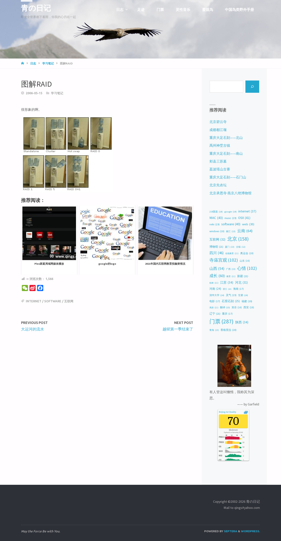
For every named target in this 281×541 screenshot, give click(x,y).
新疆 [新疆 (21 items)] (242, 276)
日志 (33, 63)
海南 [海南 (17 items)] (238, 289)
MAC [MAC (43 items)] (216, 218)
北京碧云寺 (218, 122)
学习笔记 (48, 63)
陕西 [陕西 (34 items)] (241, 322)
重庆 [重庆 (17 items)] (227, 314)
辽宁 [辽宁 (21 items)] (214, 313)
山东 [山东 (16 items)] (245, 261)
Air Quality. (227, 412)
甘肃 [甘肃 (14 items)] (243, 295)
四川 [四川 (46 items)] (216, 253)
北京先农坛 (218, 185)
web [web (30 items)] (248, 224)
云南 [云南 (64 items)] (244, 230)
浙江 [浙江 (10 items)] (227, 289)
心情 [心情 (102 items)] (247, 268)
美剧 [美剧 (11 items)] (213, 307)
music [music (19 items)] (230, 218)
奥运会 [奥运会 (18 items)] (246, 253)
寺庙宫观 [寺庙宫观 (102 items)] (223, 260)
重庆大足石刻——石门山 (227, 177)
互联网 (68, 301)
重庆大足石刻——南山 (226, 153)
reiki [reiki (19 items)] (214, 224)
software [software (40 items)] (230, 224)
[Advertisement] (107, 364)
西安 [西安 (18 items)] (248, 307)
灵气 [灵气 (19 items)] (231, 295)
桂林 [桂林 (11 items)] (213, 283)
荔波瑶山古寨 (219, 169)
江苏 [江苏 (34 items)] (226, 283)
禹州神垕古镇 (219, 145)
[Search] (252, 87)
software (52, 301)
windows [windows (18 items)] (216, 231)
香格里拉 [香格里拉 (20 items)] (228, 330)
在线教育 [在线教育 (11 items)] (232, 253)
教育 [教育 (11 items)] (230, 276)
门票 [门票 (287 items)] (221, 321)
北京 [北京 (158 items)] (238, 238)
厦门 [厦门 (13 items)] (229, 247)
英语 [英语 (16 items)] (237, 307)
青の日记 (36, 8)
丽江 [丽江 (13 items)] (230, 231)
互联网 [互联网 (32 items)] (217, 239)
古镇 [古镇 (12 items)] (240, 247)
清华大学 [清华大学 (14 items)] (216, 295)
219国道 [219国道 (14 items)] (216, 212)
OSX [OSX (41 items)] (244, 218)
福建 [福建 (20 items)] (247, 301)
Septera (230, 531)
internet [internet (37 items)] (247, 211)
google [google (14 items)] (230, 212)
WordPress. (250, 531)
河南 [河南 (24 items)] (215, 288)
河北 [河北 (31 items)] (241, 282)
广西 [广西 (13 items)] (230, 269)
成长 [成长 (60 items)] (217, 275)
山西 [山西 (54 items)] (216, 268)
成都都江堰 (218, 130)
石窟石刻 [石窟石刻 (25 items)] (231, 301)
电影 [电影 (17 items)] (214, 301)
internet (33, 301)
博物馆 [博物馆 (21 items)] (216, 246)
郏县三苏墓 (218, 161)
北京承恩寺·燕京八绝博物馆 (230, 193)
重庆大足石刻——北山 (226, 137)
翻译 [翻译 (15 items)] (225, 307)
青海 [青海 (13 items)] (214, 330)
